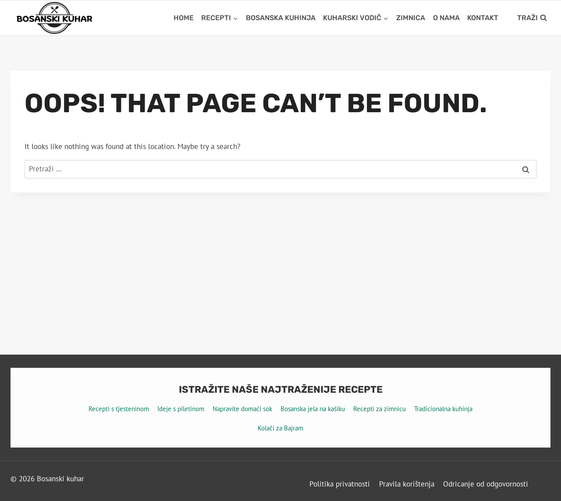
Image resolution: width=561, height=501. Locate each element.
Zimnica (410, 18)
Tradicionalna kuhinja (443, 409)
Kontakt (482, 18)
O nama (446, 18)
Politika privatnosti (339, 484)
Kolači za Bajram (280, 428)
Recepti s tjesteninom (119, 409)
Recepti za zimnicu (379, 409)
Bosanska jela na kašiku (312, 409)
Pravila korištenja (406, 484)
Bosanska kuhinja (281, 18)
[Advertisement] (280, 258)
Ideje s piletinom (180, 409)
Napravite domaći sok (242, 409)
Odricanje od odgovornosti (485, 484)
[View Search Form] (532, 18)
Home (184, 18)
